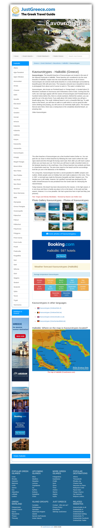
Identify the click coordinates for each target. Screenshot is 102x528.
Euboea (34, 492)
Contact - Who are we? (60, 505)
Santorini (15, 481)
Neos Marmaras (19, 193)
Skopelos (35, 481)
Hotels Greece (58, 56)
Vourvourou (17, 305)
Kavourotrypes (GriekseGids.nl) (49, 308)
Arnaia (16, 86)
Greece (36, 63)
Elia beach (17, 104)
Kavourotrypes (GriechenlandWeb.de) (51, 321)
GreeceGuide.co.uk (79, 507)
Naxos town (77, 490)
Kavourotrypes (18, 153)
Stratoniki (17, 287)
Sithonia (16, 269)
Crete (13, 477)
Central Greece (17, 509)
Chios (34, 496)
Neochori (17, 188)
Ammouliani (18, 81)
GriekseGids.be (78, 512)
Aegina (55, 494)
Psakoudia (17, 251)
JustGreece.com (48, 527)
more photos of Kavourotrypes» (61, 234)
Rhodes (14, 479)
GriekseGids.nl (78, 509)
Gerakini (16, 112)
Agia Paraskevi (19, 72)
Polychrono (17, 229)
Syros (55, 485)
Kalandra (17, 130)
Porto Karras (18, 238)
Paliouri (16, 220)
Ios (33, 488)
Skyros (55, 492)
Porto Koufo (18, 242)
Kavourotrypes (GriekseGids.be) (49, 312)
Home (15, 56)
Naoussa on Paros (79, 485)
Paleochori (17, 215)
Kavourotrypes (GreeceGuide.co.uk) (50, 317)
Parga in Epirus (78, 492)
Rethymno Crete (78, 488)
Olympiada (17, 202)
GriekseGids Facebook (81, 518)
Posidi (16, 247)
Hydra (55, 496)
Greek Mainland (43, 56)
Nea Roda (17, 180)
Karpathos (35, 494)
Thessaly (15, 518)
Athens (75, 477)
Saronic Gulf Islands (39, 516)
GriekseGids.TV (78, 516)
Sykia (15, 291)
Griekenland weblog (80, 514)
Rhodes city (77, 481)
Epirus (14, 512)
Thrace (14, 516)
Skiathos (35, 479)
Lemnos (35, 483)
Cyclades (35, 505)
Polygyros (17, 233)
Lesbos (14, 496)
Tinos (54, 488)
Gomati (16, 117)
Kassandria (17, 148)
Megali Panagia (19, 162)
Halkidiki (65, 63)
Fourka (16, 108)
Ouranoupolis (18, 211)
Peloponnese (16, 507)
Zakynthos (15, 492)
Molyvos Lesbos (78, 496)
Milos (34, 477)
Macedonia (57, 63)
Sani (15, 260)
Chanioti (16, 90)
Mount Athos (18, 166)
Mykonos (15, 483)
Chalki (55, 481)
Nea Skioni (17, 184)
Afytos (16, 68)
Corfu (13, 485)
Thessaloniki (77, 479)
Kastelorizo (56, 479)
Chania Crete (77, 483)
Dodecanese (36, 507)
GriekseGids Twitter (79, 520)
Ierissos (16, 121)
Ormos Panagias (19, 206)
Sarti (15, 264)
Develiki (16, 99)
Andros (55, 490)
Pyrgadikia (17, 256)
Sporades (35, 509)
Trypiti (16, 300)
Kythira (34, 490)
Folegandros (57, 477)
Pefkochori (17, 224)
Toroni (16, 296)
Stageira (16, 278)
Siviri (15, 273)
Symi (54, 483)
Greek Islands (27, 56)
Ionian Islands (37, 518)
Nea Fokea (17, 171)
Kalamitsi (17, 126)
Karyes (16, 139)
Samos (14, 488)
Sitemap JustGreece (59, 512)
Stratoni (16, 282)
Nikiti (15, 197)
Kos (13, 490)
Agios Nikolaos (19, 77)
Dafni (15, 95)
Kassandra (17, 144)
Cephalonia (36, 485)
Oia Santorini (77, 494)
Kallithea (17, 135)
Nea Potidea (18, 175)
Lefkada (14, 494)
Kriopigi (16, 157)
